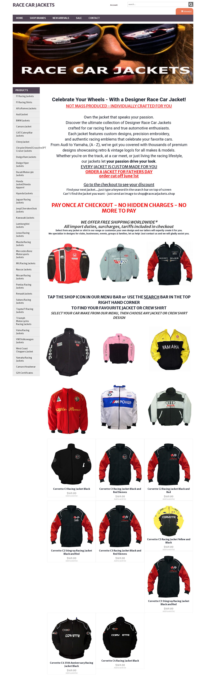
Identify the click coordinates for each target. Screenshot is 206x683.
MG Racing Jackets (25, 263)
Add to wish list (72, 496)
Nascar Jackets (24, 269)
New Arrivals (61, 18)
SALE (79, 18)
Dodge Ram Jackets (26, 157)
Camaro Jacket (23, 126)
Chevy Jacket (22, 142)
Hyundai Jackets (24, 193)
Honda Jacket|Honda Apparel (23, 184)
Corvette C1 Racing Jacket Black (71, 488)
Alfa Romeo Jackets (26, 108)
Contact (94, 18)
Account (113, 5)
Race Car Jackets (34, 5)
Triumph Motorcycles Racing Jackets (23, 321)
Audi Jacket (22, 114)
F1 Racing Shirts (24, 102)
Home (19, 18)
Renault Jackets (24, 293)
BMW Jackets (23, 120)
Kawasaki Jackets (25, 217)
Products (21, 90)
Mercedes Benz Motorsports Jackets (24, 254)
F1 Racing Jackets (25, 96)
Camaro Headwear (26, 366)
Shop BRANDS (38, 18)
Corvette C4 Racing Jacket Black (120, 660)
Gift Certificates (24, 373)
